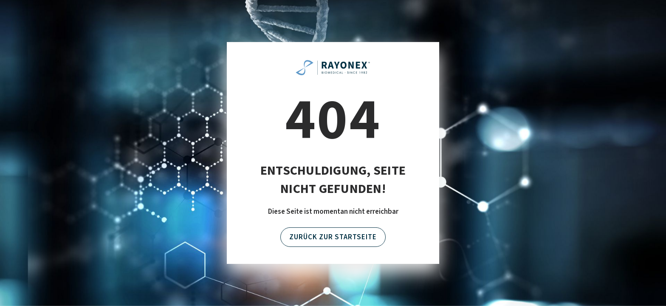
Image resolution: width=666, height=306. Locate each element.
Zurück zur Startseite (333, 237)
